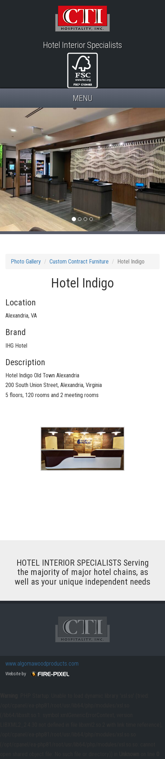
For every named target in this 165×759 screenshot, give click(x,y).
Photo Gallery (26, 261)
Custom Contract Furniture (79, 261)
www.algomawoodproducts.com (42, 663)
